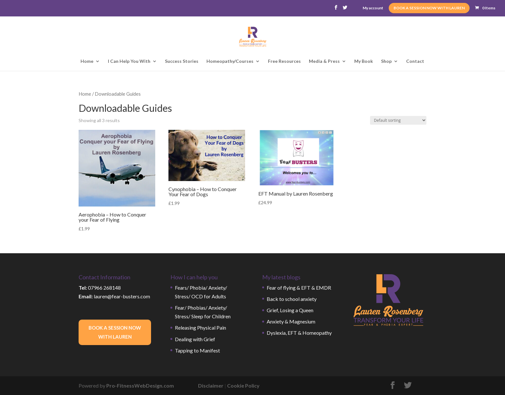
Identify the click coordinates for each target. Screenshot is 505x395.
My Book (363, 61)
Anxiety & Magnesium (291, 321)
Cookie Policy (243, 385)
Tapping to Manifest (197, 350)
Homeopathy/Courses (229, 61)
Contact (415, 61)
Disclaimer (211, 385)
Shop (386, 61)
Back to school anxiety (292, 299)
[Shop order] (398, 120)
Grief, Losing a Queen (290, 310)
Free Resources (284, 61)
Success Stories (181, 61)
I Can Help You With (129, 61)
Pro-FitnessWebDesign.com (140, 385)
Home (87, 61)
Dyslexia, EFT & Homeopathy (299, 333)
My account (373, 8)
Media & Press (324, 61)
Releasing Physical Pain (200, 327)
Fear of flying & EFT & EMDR (299, 287)
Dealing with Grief (195, 339)
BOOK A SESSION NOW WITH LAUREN (429, 7)
